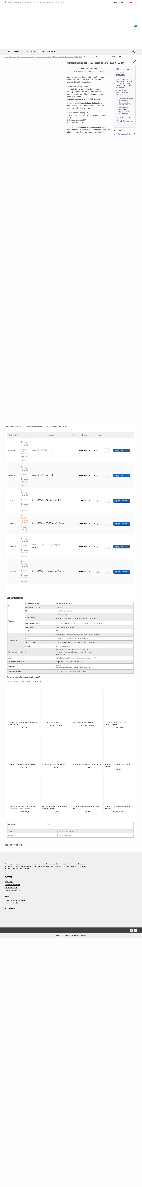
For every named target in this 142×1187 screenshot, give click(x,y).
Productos (18, 52)
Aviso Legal (9, 882)
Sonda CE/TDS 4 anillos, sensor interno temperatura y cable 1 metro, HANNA (23, 808)
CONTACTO (51, 52)
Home (8, 52)
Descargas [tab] (63, 426)
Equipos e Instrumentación (25, 57)
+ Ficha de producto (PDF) (124, 134)
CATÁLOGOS (31, 52)
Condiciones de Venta (12, 891)
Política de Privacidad (12, 885)
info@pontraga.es (48, 2)
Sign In (98, 450)
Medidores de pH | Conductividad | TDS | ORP (67, 57)
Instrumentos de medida (43, 57)
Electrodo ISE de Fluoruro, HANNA (84, 722)
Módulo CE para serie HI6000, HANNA (22, 764)
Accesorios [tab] (51, 426)
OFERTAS (41, 52)
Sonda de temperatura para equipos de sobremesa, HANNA (54, 808)
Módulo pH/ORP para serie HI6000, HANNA (87, 764)
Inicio (6, 57)
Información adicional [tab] (34, 426)
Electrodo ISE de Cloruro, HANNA (53, 722)
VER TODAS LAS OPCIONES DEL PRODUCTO (89, 71)
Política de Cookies (11, 888)
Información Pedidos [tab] (14, 426)
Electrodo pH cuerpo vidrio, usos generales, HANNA (115, 723)
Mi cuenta (120, 2)
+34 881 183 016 (32, 2)
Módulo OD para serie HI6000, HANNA (54, 764)
